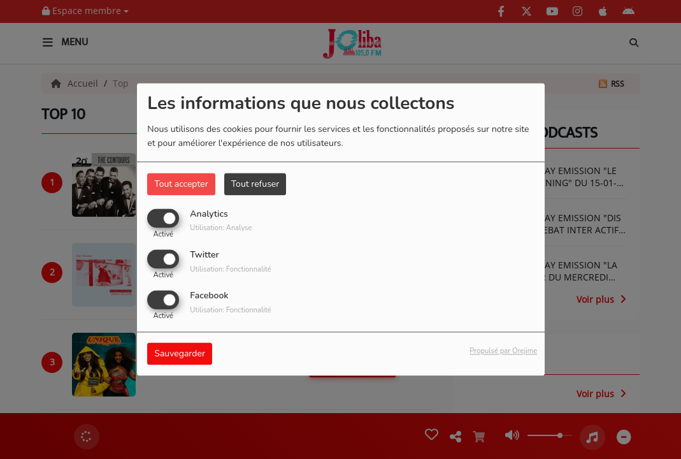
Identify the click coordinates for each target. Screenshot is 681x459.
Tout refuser (255, 184)
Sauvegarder (179, 354)
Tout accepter (181, 184)
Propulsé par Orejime (503, 351)
